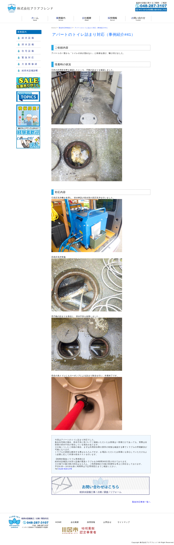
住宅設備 (28, 51)
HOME (58, 522)
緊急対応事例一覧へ (141, 502)
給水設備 (28, 38)
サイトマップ (124, 522)
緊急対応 (28, 57)
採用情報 (91, 522)
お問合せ (107, 522)
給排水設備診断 (30, 70)
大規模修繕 (30, 64)
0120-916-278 (65, 469)
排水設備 (28, 44)
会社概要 (75, 522)
